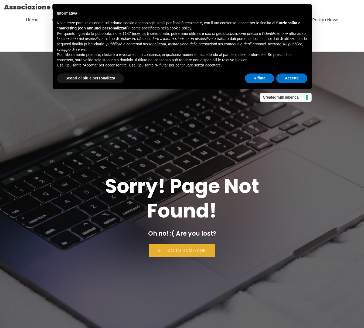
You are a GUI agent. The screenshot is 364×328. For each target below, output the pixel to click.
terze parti (140, 33)
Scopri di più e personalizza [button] (90, 78)
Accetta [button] (292, 78)
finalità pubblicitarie (88, 44)
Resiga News (325, 19)
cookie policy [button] (180, 28)
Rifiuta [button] (260, 78)
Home (32, 19)
